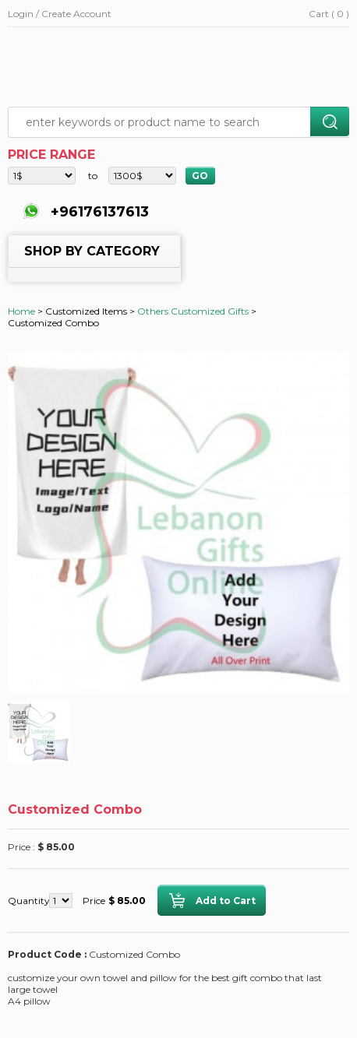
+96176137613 (98, 211)
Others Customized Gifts (193, 311)
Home (21, 311)
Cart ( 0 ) (329, 13)
